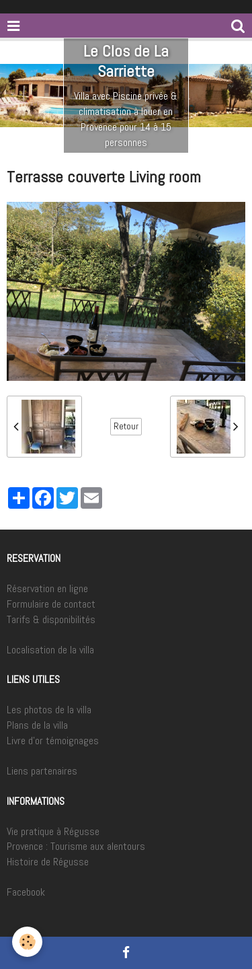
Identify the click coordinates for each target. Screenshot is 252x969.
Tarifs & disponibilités (51, 619)
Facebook (26, 892)
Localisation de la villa (50, 650)
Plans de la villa (37, 725)
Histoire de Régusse (48, 862)
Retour (126, 426)
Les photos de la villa (49, 710)
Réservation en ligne (47, 588)
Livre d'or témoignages (53, 740)
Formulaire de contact (51, 604)
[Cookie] (27, 942)
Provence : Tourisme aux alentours (76, 846)
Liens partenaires (42, 771)
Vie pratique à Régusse (53, 831)
